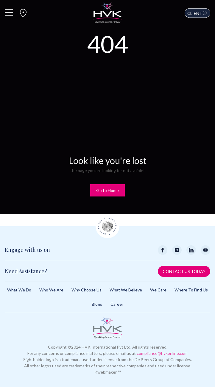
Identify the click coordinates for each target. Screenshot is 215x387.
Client (197, 13)
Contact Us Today (184, 271)
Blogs (97, 304)
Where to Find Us (191, 289)
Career (116, 304)
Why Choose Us (86, 289)
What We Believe (126, 289)
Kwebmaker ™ (107, 371)
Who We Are (51, 289)
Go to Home (107, 190)
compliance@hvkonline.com (162, 353)
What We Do (19, 289)
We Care (158, 289)
